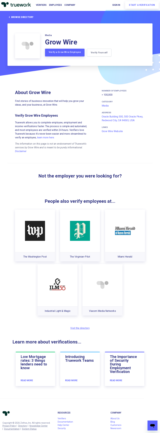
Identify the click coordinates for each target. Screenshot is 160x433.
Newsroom (115, 428)
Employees (55, 5)
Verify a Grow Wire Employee (65, 52)
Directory (22, 426)
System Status (29, 429)
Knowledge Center (39, 426)
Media (105, 105)
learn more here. (46, 137)
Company (69, 5)
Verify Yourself (99, 52)
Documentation (12, 429)
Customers (115, 425)
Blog (112, 422)
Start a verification (142, 5)
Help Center (63, 425)
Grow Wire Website (112, 131)
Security (62, 428)
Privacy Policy (9, 426)
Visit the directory (80, 328)
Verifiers (41, 5)
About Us (115, 418)
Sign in (116, 5)
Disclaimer (20, 151)
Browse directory (20, 17)
